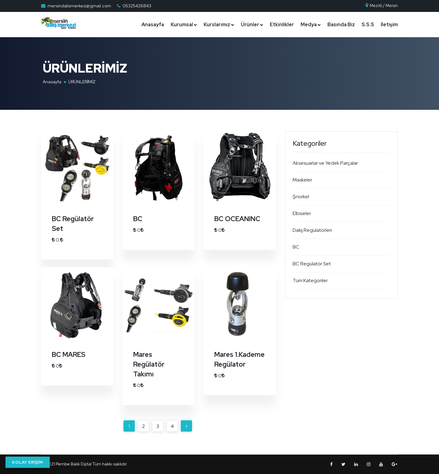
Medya (309, 24)
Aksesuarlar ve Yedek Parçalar (325, 163)
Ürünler (250, 24)
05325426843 (137, 6)
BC (137, 218)
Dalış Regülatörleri (312, 230)
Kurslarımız (217, 24)
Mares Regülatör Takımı (149, 364)
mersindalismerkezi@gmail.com (79, 6)
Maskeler (302, 180)
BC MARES (68, 354)
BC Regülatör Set (312, 263)
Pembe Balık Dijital (73, 464)
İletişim (389, 24)
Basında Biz (341, 24)
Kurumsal (182, 24)
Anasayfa (152, 24)
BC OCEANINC (237, 218)
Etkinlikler (282, 24)
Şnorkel (301, 196)
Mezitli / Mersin (381, 5)
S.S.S (368, 24)
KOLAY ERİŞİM (27, 462)
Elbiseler (302, 213)
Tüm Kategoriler (310, 280)
